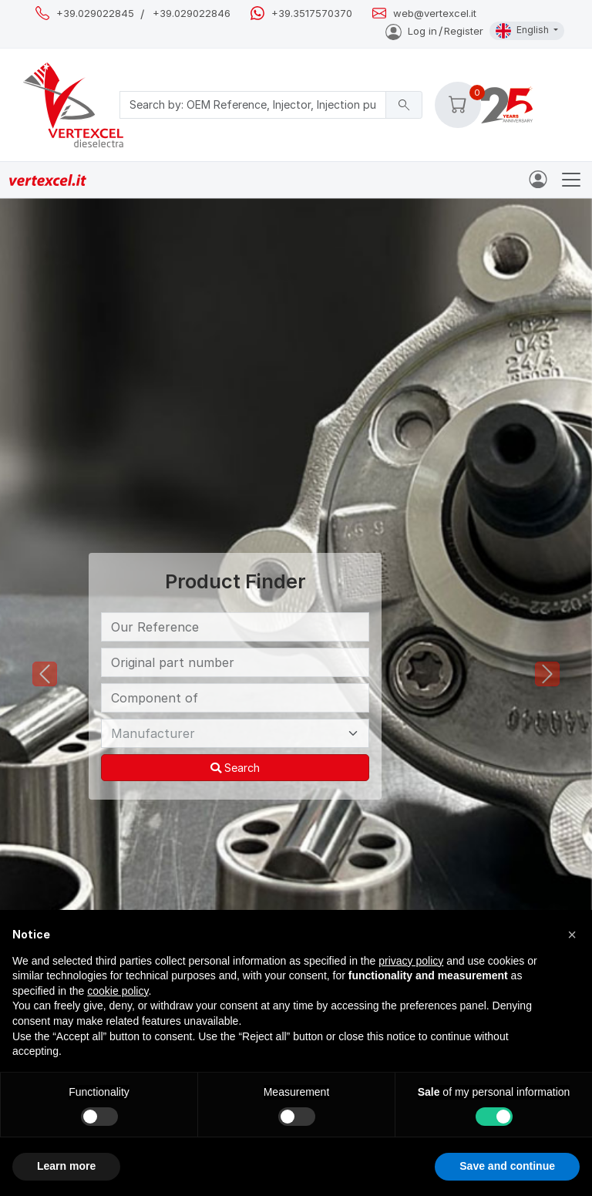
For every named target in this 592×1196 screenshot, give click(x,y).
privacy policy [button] (410, 961)
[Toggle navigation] (571, 179)
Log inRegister (434, 31)
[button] (458, 105)
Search (235, 767)
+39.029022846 (191, 13)
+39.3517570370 (311, 13)
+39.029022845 (95, 13)
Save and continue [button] (507, 1166)
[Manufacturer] (235, 733)
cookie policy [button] (117, 991)
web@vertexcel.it (434, 13)
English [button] (523, 31)
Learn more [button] (66, 1166)
